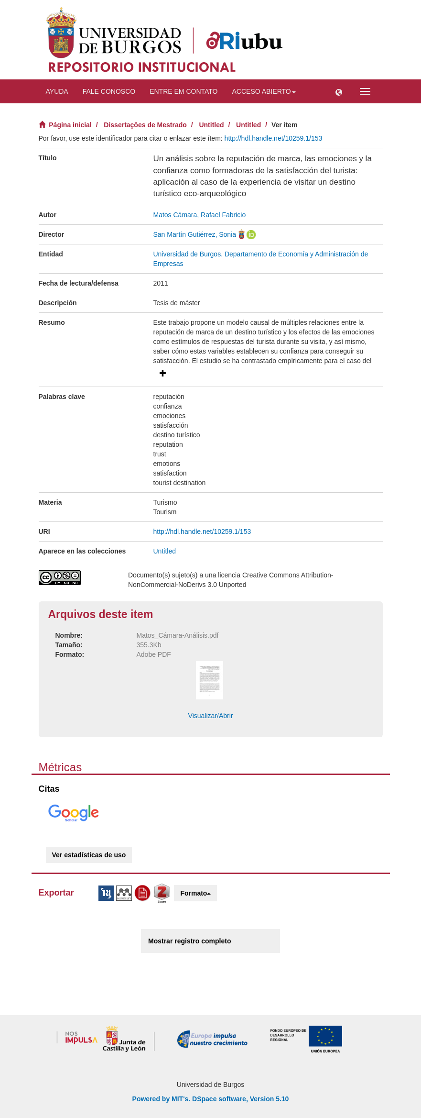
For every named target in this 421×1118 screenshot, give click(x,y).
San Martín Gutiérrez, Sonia (195, 234)
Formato (195, 893)
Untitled (211, 125)
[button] (338, 91)
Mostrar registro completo (189, 941)
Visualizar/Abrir (210, 716)
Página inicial (70, 125)
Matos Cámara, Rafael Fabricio (199, 215)
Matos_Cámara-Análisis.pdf (178, 635)
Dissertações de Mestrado (145, 125)
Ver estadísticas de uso (89, 855)
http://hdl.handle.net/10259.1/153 (274, 138)
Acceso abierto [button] (264, 91)
